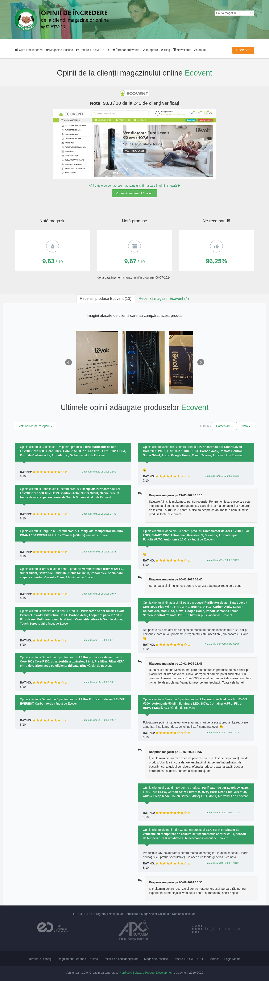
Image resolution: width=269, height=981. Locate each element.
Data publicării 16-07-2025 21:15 (99, 640)
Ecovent (198, 73)
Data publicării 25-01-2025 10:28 (222, 560)
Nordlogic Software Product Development (146, 972)
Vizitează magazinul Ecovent (134, 193)
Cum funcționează (29, 50)
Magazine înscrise (59, 50)
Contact (200, 50)
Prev (68, 362)
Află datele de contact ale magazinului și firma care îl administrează (134, 185)
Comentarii (224, 426)
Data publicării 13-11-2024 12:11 (222, 812)
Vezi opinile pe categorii (35, 426)
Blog (165, 50)
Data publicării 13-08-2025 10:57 (99, 593)
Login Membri (233, 959)
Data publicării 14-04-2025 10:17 (99, 682)
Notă (246, 426)
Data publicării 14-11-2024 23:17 (222, 732)
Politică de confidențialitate (121, 959)
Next (200, 362)
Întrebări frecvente (126, 50)
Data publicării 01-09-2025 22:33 (99, 551)
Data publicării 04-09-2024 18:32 (222, 863)
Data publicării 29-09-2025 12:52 (99, 471)
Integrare (150, 50)
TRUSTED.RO (82, 914)
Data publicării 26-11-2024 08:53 (222, 644)
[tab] (105, 298)
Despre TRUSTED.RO (92, 50)
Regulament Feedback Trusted (78, 959)
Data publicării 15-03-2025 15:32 (222, 476)
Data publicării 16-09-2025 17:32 (99, 513)
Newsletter (182, 50)
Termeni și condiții (40, 959)
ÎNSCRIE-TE (243, 50)
